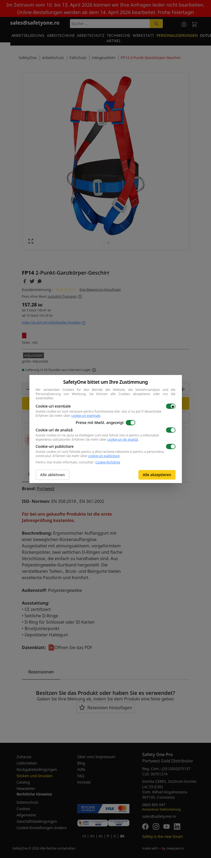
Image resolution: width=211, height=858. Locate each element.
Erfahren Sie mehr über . (68, 415)
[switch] (171, 406)
